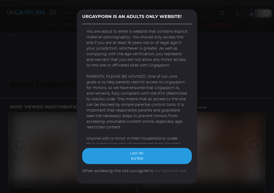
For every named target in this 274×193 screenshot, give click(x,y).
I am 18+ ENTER (137, 156)
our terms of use (170, 171)
